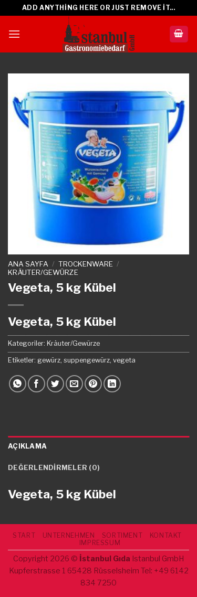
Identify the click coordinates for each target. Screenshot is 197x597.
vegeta (124, 360)
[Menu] (14, 34)
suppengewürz (87, 360)
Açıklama (27, 446)
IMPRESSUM (100, 543)
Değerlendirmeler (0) (54, 468)
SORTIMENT (122, 535)
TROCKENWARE (85, 264)
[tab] (98, 446)
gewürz (48, 360)
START (24, 535)
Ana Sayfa (28, 264)
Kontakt (166, 535)
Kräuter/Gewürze (43, 272)
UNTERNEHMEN (69, 535)
